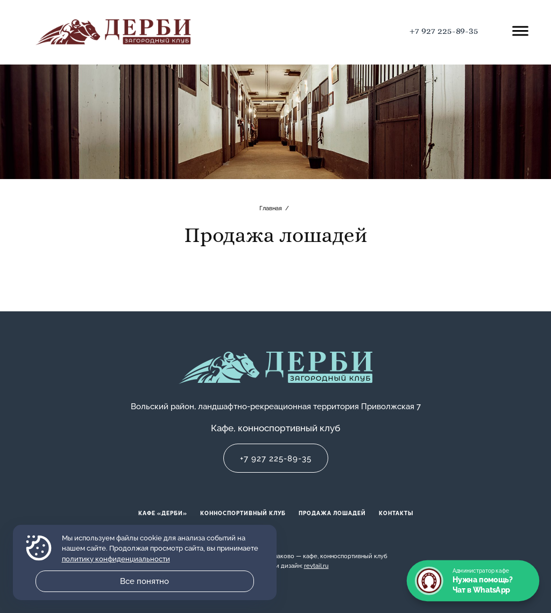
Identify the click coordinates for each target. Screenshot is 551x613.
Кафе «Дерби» (162, 513)
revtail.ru (316, 565)
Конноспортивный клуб (243, 513)
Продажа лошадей (332, 513)
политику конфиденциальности (116, 559)
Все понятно (144, 581)
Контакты (396, 513)
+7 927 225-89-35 (443, 30)
